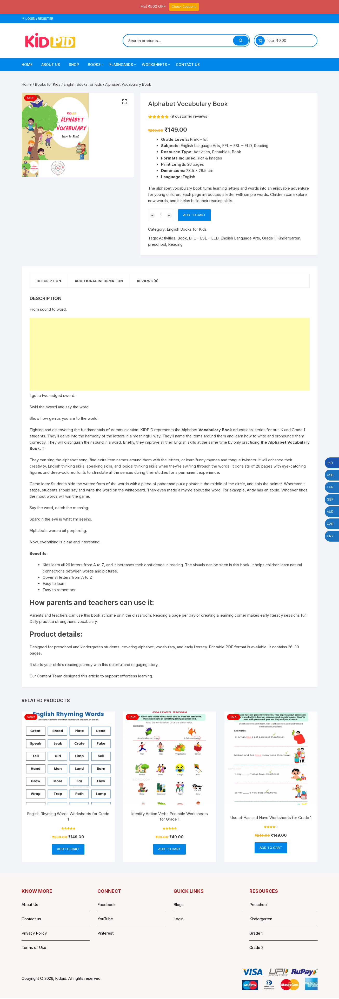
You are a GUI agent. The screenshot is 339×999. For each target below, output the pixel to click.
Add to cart (194, 215)
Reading (175, 244)
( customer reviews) (189, 116)
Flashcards (123, 64)
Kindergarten (288, 238)
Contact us (31, 919)
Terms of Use (34, 948)
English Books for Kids (83, 84)
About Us (50, 64)
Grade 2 (256, 948)
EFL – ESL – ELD (203, 238)
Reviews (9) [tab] (152, 281)
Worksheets (156, 64)
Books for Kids (47, 84)
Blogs (179, 905)
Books (96, 64)
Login (178, 919)
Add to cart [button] (68, 850)
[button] (125, 102)
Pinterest (105, 934)
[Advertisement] (170, 354)
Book (182, 238)
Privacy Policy (34, 934)
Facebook (106, 905)
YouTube (105, 919)
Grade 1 (268, 238)
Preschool (258, 905)
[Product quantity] (161, 215)
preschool (157, 244)
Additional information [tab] (102, 281)
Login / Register (37, 19)
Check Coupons (184, 7)
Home (27, 64)
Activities (167, 238)
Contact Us (188, 64)
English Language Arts (240, 238)
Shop (74, 64)
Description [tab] (50, 281)
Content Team (49, 676)
